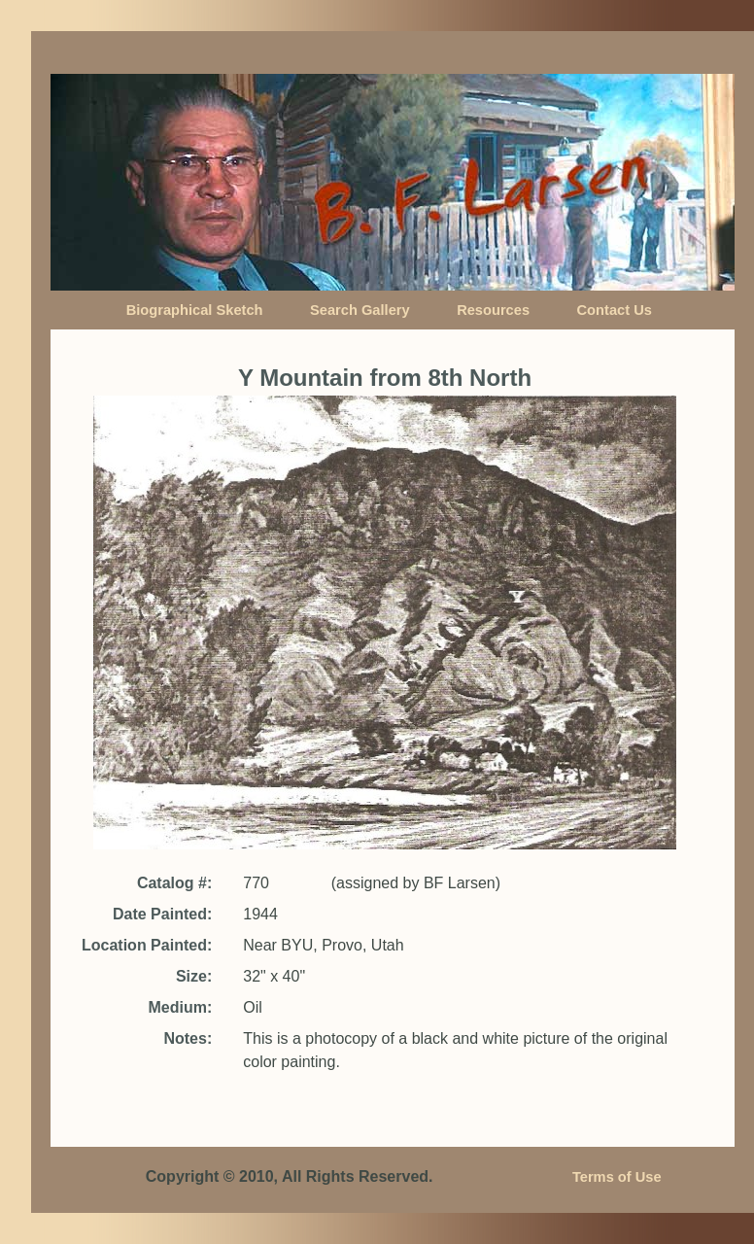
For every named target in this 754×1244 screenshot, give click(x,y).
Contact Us (614, 310)
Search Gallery (360, 310)
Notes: (187, 1038)
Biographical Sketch (194, 310)
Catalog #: (174, 883)
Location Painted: (147, 945)
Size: (194, 976)
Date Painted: (162, 914)
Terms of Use (617, 1177)
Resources (493, 310)
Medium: (180, 1007)
